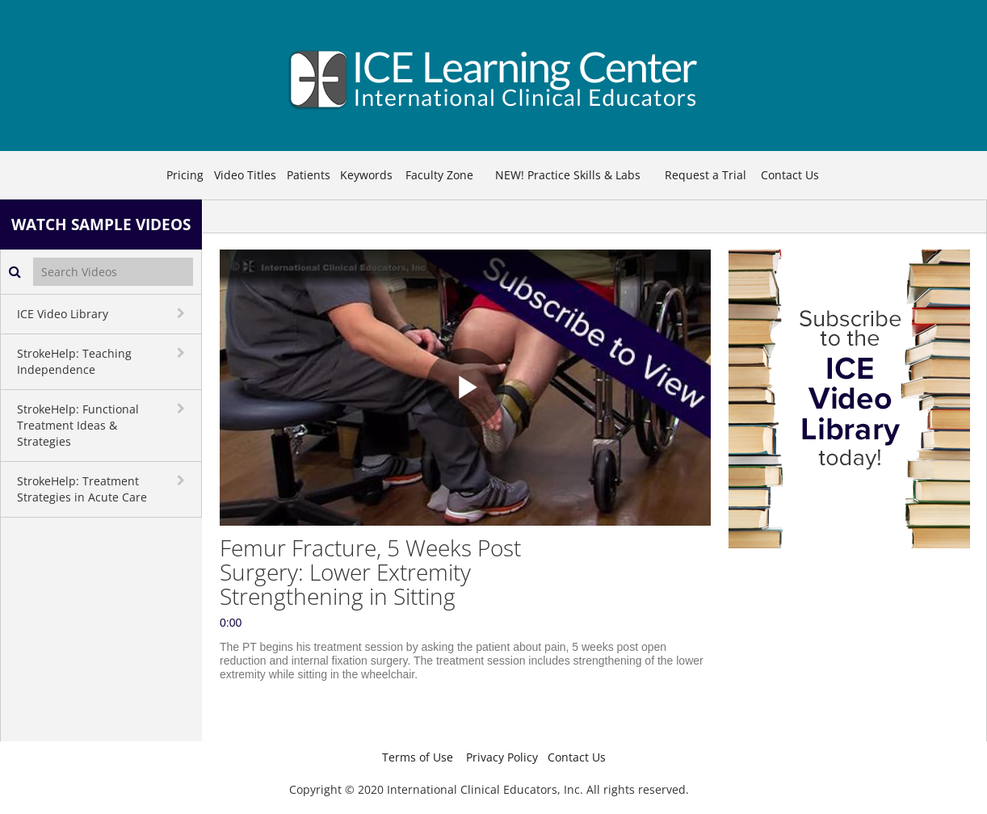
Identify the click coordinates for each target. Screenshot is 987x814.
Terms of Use (417, 757)
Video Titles (245, 175)
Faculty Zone (439, 175)
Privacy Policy (502, 757)
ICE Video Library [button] (62, 313)
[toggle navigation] (182, 313)
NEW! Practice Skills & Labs (567, 175)
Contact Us (790, 175)
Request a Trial (705, 175)
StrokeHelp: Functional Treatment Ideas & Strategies (78, 425)
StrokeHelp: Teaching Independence (74, 361)
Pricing (185, 175)
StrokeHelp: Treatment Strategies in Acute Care (82, 489)
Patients (308, 175)
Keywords (366, 175)
